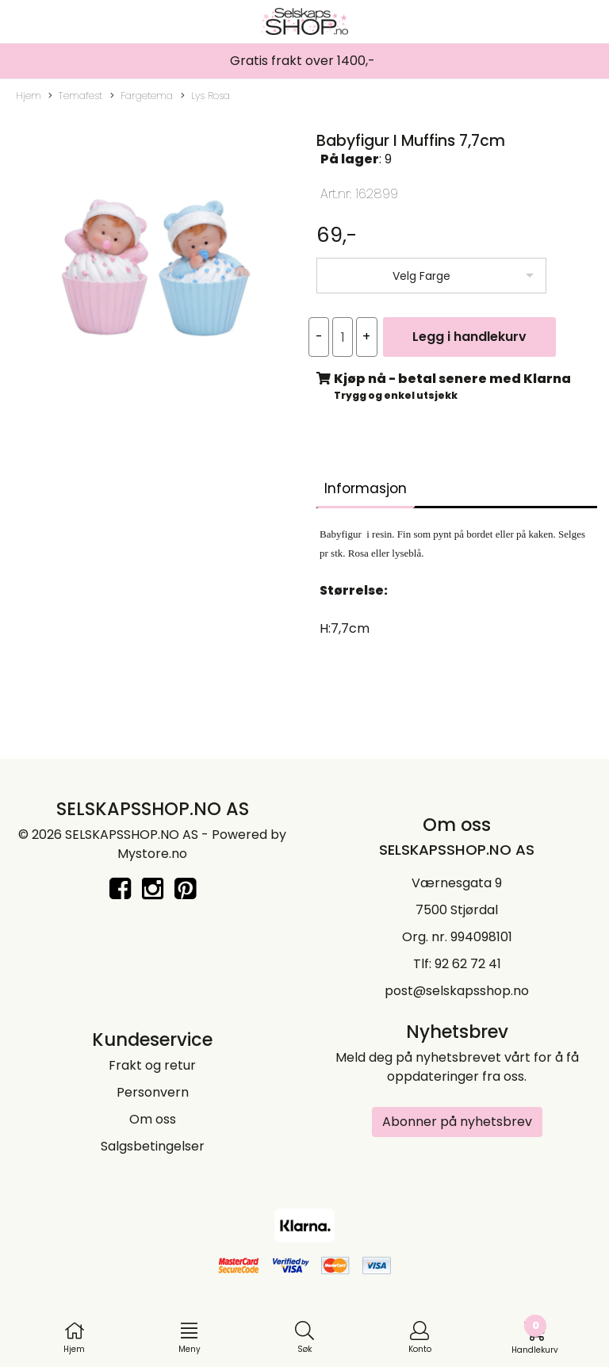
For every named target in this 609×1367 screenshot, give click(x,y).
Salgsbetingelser (153, 1146)
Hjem (28, 95)
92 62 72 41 (468, 964)
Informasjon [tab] (365, 488)
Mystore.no (152, 853)
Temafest (75, 96)
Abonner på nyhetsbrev (457, 1121)
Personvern (153, 1092)
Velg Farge (421, 276)
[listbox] (431, 275)
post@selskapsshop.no (457, 991)
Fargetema (141, 96)
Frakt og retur (152, 1065)
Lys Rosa (205, 96)
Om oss (152, 1119)
